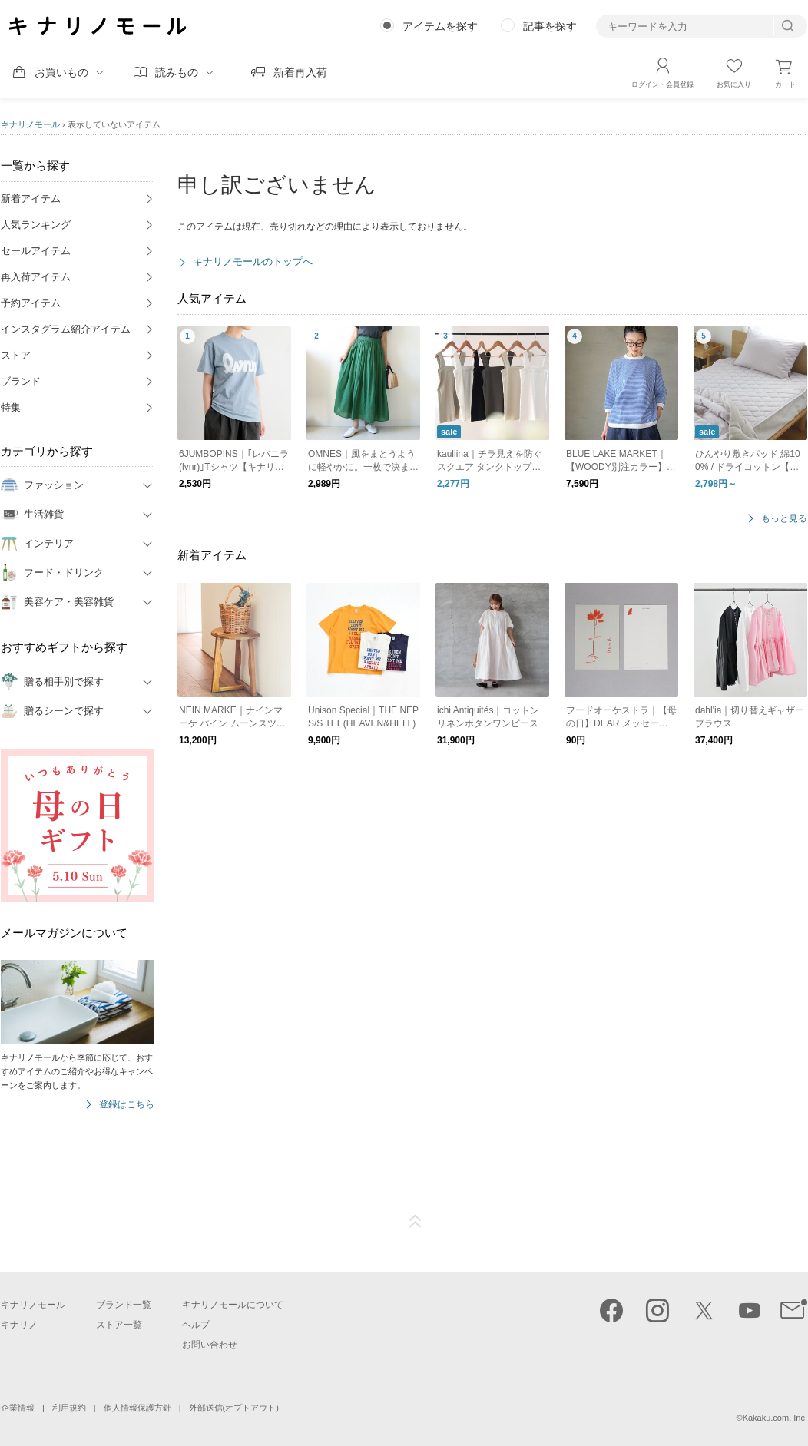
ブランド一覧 (123, 1304)
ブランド (21, 381)
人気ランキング (36, 224)
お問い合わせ (209, 1344)
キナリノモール (30, 124)
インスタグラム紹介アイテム (66, 329)
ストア (16, 355)
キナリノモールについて (232, 1304)
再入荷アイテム (36, 277)
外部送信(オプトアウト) (234, 1407)
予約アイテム (31, 303)
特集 (11, 407)
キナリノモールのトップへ (253, 261)
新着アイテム (31, 198)
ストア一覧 (119, 1324)
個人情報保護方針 (137, 1407)
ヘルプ (196, 1324)
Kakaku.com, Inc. (775, 1417)
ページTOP (415, 1221)
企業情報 (18, 1407)
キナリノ (19, 1324)
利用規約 (69, 1407)
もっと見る (784, 519)
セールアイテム (36, 250)
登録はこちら (126, 1105)
